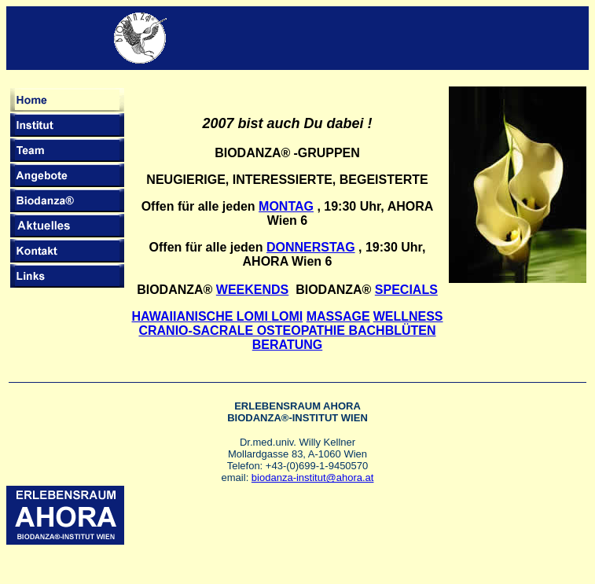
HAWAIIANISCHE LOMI (217, 316)
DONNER (293, 247)
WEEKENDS (252, 289)
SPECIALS (406, 289)
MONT (277, 206)
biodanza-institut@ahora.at (313, 477)
